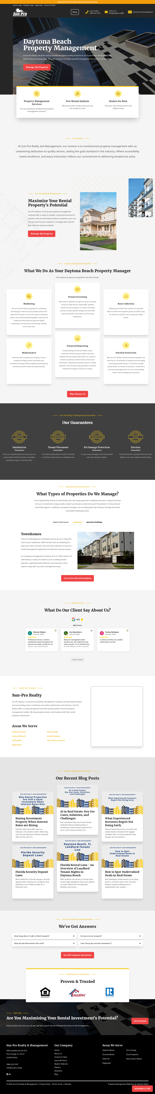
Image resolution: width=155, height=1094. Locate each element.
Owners (57, 1067)
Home (56, 1050)
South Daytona (53, 736)
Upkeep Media (143, 1084)
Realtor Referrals (61, 1064)
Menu (74, 12)
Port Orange (52, 732)
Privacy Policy (44, 1084)
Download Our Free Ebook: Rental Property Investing (77, 2)
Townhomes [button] (77, 522)
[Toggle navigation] (75, 12)
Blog (56, 1074)
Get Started (140, 1021)
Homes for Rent (60, 1057)
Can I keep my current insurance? (96, 943)
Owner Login (17, 5)
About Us (58, 1053)
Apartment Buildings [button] (94, 522)
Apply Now (39, 5)
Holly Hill (16, 740)
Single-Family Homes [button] (61, 522)
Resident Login (28, 5)
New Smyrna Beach (56, 740)
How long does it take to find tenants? (31, 936)
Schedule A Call (142, 1088)
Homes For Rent (49, 5)
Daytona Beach (19, 732)
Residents (58, 1071)
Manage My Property (37, 67)
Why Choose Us (77, 394)
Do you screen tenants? (91, 936)
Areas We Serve (60, 1060)
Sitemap (67, 1084)
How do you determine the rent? (29, 943)
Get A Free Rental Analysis (77, 578)
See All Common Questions (77, 955)
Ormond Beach (19, 736)
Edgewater (17, 745)
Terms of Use (57, 1084)
